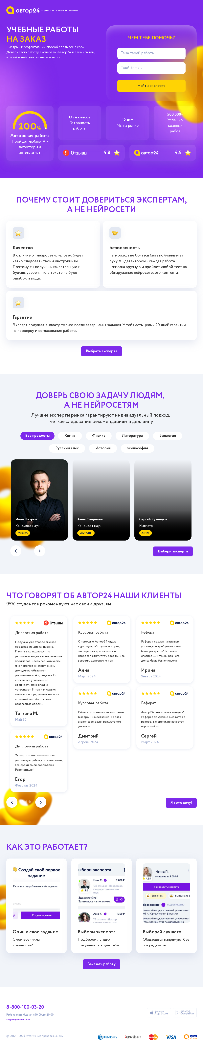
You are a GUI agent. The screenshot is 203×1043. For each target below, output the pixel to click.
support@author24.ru (18, 1019)
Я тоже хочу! (181, 803)
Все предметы (37, 436)
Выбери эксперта (173, 551)
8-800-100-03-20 (25, 1007)
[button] (39, 550)
